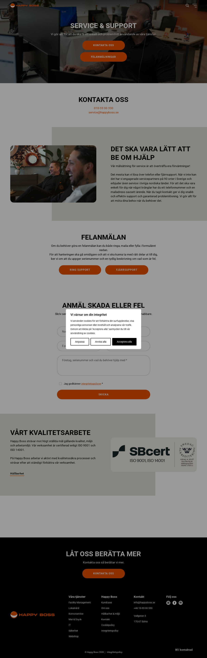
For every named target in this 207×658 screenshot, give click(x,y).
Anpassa (80, 341)
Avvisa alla (100, 341)
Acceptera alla (124, 341)
